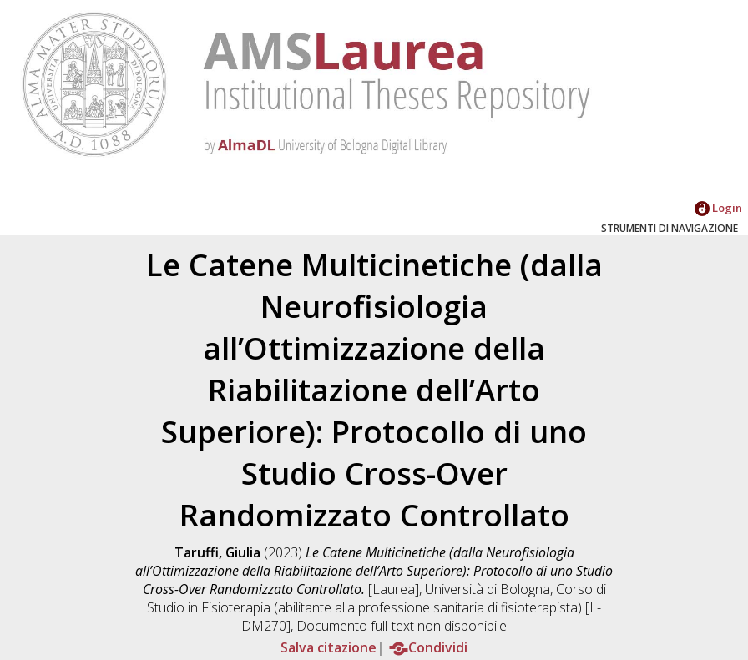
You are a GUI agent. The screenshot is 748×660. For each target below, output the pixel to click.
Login (718, 207)
